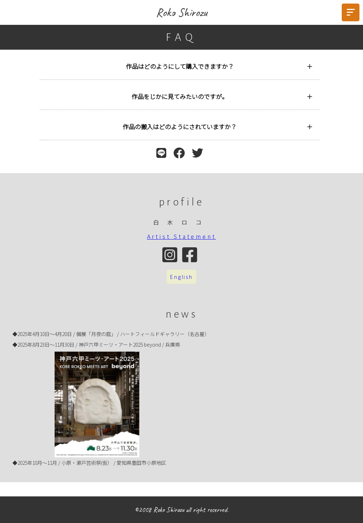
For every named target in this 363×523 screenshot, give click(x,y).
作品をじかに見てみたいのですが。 (180, 96)
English (181, 276)
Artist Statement (181, 236)
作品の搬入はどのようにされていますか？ (180, 126)
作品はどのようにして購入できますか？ (180, 66)
